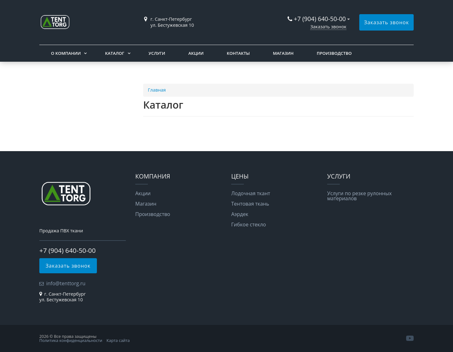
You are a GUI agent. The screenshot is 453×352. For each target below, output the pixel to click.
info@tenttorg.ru (66, 283)
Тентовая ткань (250, 203)
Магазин (283, 53)
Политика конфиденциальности (70, 340)
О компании (66, 53)
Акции (196, 53)
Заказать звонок (328, 27)
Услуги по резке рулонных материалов (359, 196)
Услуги (156, 53)
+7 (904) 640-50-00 (320, 18)
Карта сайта (118, 340)
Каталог (114, 53)
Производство (334, 53)
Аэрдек (239, 214)
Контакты (238, 53)
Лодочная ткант (250, 193)
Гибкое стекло (248, 224)
